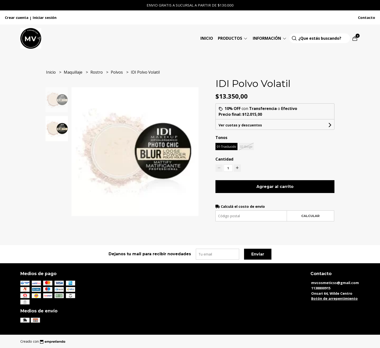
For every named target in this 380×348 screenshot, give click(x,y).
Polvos (117, 72)
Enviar (257, 254)
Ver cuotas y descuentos (240, 125)
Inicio (206, 38)
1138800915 (321, 288)
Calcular (310, 216)
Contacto (366, 17)
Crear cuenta (16, 17)
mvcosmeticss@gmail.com (335, 282)
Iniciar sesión (44, 17)
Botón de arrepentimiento (334, 298)
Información (270, 38)
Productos (233, 38)
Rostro (97, 72)
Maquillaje (73, 72)
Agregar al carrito (274, 186)
